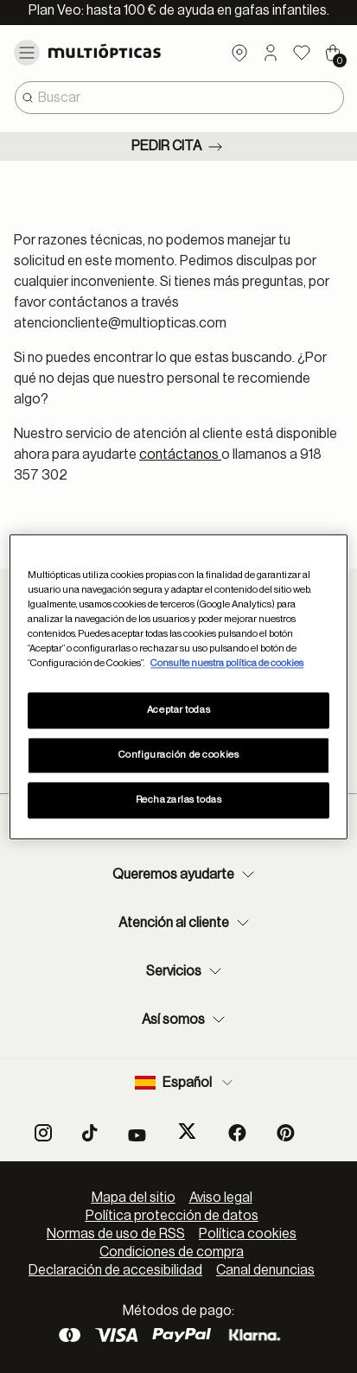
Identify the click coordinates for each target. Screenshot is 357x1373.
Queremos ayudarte (185, 874)
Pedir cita (178, 147)
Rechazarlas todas (179, 799)
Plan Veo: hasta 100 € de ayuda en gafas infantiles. (179, 10)
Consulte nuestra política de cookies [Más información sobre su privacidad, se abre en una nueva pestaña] (226, 663)
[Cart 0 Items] (332, 52)
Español (185, 1082)
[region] (178, 686)
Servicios (186, 971)
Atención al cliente (185, 922)
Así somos (185, 1019)
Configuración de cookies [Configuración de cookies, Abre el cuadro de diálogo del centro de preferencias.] (178, 755)
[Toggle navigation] (27, 53)
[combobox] (179, 97)
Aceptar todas (178, 710)
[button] (270, 52)
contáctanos (180, 454)
